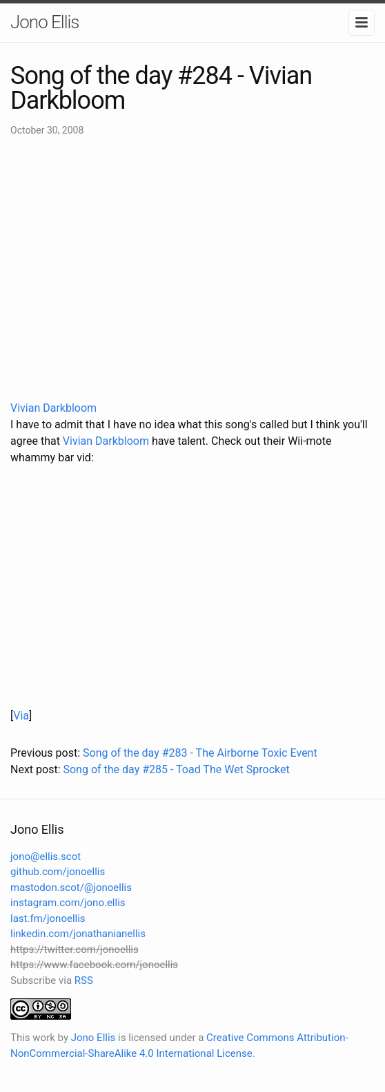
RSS (84, 980)
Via (21, 715)
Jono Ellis (44, 22)
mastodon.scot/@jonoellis (71, 887)
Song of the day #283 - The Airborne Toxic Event (200, 752)
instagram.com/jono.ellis (68, 902)
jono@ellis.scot (45, 856)
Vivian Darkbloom (53, 407)
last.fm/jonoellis (48, 918)
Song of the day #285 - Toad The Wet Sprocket (176, 769)
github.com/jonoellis (57, 871)
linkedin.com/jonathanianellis (78, 933)
